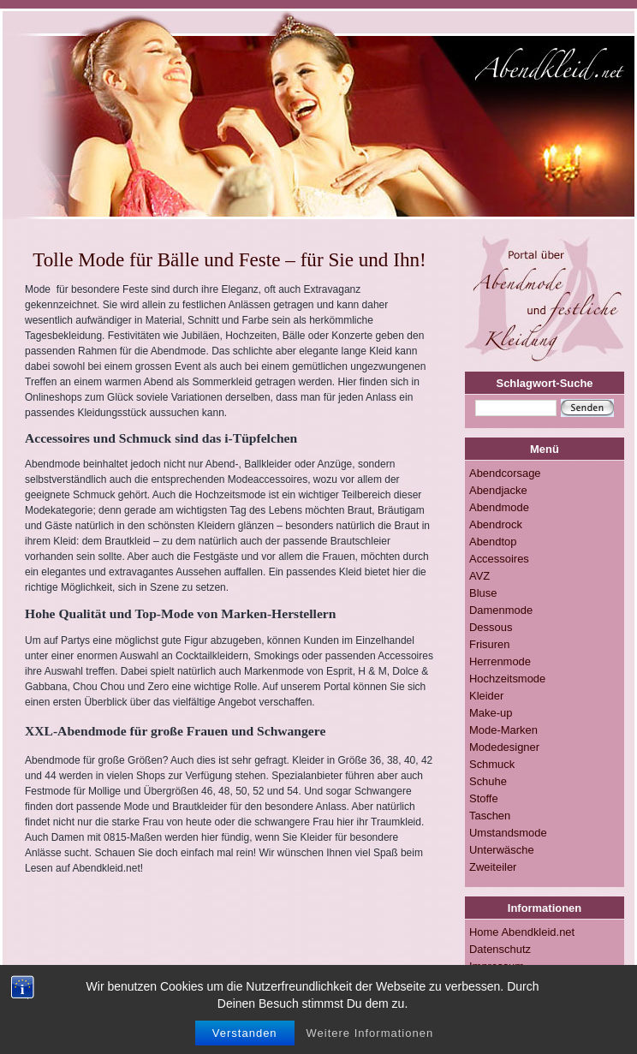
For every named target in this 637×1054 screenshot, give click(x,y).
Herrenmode (500, 661)
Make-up (490, 712)
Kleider (486, 695)
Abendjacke (498, 490)
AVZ (479, 575)
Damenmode (501, 610)
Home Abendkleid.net (521, 932)
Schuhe (488, 781)
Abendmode (499, 507)
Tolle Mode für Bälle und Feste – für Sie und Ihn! (229, 259)
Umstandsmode (508, 832)
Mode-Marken (503, 730)
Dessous (490, 627)
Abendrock (495, 524)
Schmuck (492, 764)
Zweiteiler (492, 866)
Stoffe (483, 798)
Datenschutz (500, 949)
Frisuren (489, 644)
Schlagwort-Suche (545, 383)
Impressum (496, 966)
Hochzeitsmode (507, 678)
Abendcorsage (505, 473)
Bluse (483, 593)
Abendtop (492, 541)
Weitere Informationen (370, 1043)
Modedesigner (504, 747)
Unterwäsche (501, 849)
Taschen (489, 815)
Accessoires (499, 558)
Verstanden (244, 1043)
